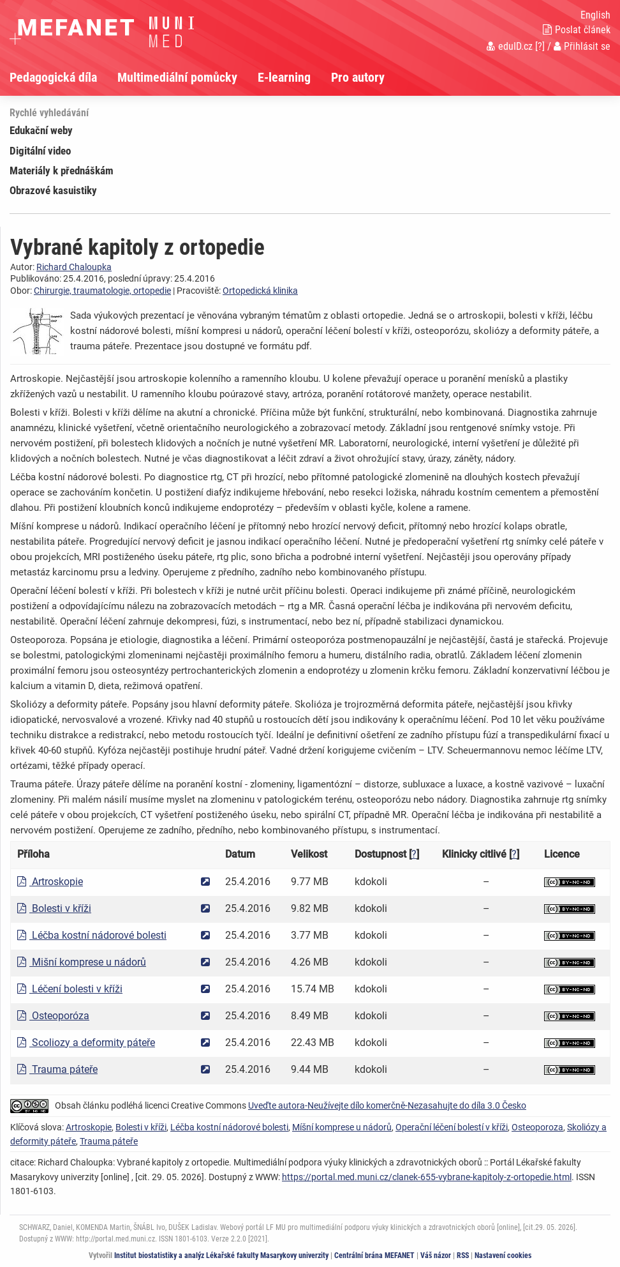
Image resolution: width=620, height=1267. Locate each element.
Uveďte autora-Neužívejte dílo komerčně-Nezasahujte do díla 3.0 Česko (387, 1105)
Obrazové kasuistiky (53, 190)
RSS (463, 1255)
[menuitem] (63, 77)
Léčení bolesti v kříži (69, 989)
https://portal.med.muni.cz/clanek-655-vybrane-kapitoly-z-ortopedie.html (427, 1177)
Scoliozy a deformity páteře (86, 1042)
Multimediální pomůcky (177, 77)
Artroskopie (50, 882)
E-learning (284, 77)
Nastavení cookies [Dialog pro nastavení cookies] (503, 1255)
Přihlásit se (582, 46)
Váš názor (435, 1255)
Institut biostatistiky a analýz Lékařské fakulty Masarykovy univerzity (221, 1255)
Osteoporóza (53, 1016)
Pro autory (358, 77)
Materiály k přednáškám (62, 170)
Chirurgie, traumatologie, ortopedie (102, 290)
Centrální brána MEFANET (374, 1255)
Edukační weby (41, 130)
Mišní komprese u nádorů (81, 962)
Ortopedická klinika (260, 290)
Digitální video (40, 150)
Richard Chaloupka (74, 267)
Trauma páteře (57, 1069)
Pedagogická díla (53, 77)
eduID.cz (510, 46)
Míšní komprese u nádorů (342, 1127)
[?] (540, 46)
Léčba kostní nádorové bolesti (91, 935)
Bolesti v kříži (54, 908)
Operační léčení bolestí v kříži (451, 1127)
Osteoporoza (537, 1127)
